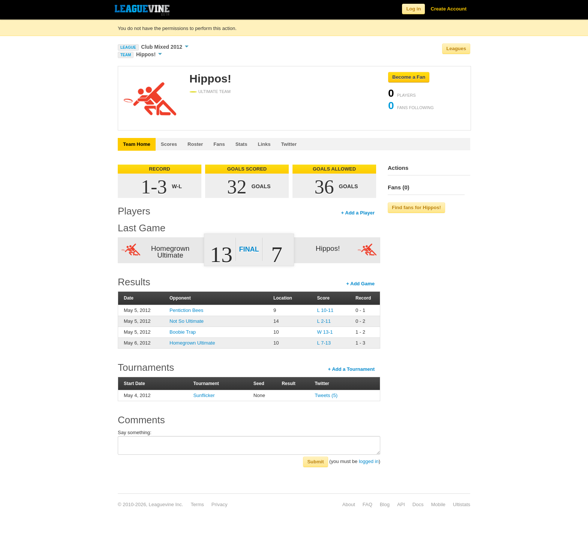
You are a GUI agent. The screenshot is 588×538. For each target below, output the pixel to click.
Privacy (220, 504)
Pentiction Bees (186, 310)
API (401, 504)
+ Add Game (360, 283)
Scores (169, 144)
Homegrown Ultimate (192, 343)
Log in (413, 9)
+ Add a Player (358, 213)
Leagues (456, 48)
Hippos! (149, 54)
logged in (369, 461)
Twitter (289, 144)
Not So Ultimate (187, 321)
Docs (418, 504)
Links (264, 144)
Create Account (448, 9)
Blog (385, 504)
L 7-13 (324, 343)
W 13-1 (325, 332)
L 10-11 (325, 310)
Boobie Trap (183, 332)
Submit (315, 462)
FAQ (367, 504)
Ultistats (461, 504)
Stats (242, 144)
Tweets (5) (326, 395)
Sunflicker (203, 395)
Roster (195, 144)
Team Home (136, 144)
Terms (197, 504)
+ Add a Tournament (351, 369)
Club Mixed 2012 (165, 47)
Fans (219, 144)
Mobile (438, 504)
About (348, 504)
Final (249, 249)
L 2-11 (324, 321)
